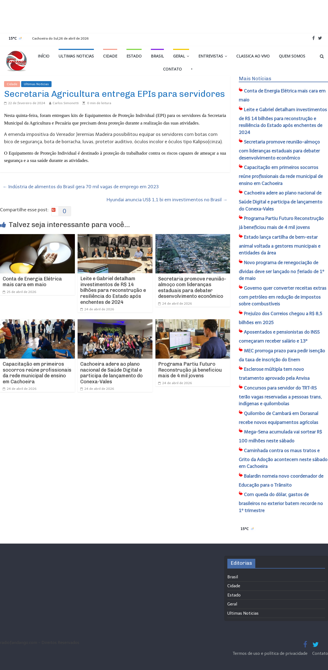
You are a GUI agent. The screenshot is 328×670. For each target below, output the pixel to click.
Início (43, 56)
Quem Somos (292, 56)
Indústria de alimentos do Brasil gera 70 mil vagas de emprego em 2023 (81, 186)
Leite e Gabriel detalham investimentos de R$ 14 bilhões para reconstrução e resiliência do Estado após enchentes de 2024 (113, 290)
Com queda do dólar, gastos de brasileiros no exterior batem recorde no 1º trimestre (281, 502)
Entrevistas (210, 56)
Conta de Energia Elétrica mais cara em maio (32, 282)
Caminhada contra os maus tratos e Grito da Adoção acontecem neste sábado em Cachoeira (283, 458)
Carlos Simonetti (66, 103)
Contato (172, 69)
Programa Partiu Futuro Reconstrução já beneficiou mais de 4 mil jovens (190, 370)
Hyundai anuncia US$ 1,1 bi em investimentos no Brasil (167, 199)
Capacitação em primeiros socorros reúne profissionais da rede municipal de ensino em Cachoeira (37, 373)
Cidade (110, 56)
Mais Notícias (255, 79)
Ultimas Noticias (76, 56)
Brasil (157, 56)
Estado (134, 56)
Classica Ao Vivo (253, 56)
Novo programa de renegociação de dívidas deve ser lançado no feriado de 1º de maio (281, 270)
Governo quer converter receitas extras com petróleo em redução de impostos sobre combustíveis (282, 296)
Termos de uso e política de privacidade (270, 653)
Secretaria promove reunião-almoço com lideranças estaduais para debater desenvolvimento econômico (192, 287)
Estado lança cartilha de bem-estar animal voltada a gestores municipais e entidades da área (279, 245)
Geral (179, 56)
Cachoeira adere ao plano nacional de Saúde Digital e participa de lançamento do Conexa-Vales (111, 373)
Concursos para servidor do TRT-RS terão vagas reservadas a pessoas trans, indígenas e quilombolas (280, 396)
